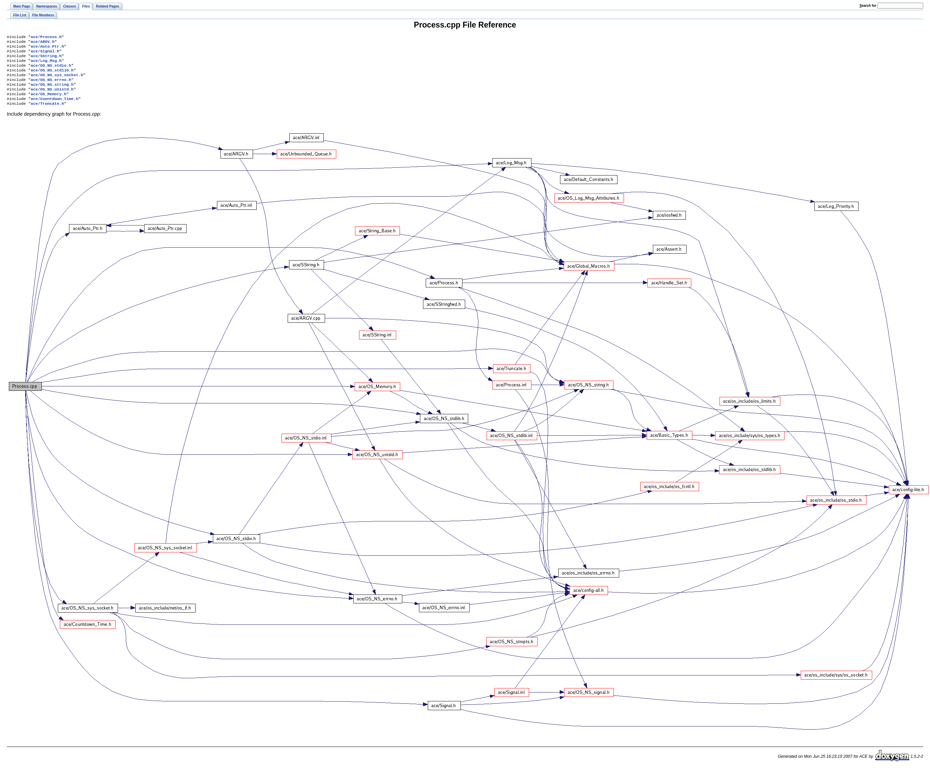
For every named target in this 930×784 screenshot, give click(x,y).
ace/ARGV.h (42, 43)
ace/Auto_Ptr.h (47, 48)
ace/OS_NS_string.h (52, 92)
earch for (868, 5)
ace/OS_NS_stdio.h (51, 70)
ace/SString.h (46, 59)
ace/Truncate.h (47, 113)
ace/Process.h (46, 37)
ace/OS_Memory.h (48, 102)
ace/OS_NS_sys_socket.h (57, 81)
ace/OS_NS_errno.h (51, 86)
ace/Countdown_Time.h (54, 108)
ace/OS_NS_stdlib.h (52, 75)
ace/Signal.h (45, 53)
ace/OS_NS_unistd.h (52, 97)
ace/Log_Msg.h (46, 64)
